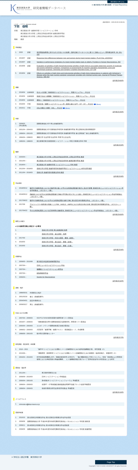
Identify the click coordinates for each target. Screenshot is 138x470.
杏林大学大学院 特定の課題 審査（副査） (58, 238)
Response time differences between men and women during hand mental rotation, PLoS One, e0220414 (74, 58)
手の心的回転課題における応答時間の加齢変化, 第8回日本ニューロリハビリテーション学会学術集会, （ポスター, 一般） (74, 210)
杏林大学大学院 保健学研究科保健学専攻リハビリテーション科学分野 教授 (64, 168)
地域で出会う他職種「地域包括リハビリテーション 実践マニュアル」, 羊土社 (66, 96)
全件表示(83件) (118, 214)
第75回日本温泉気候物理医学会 (48, 261)
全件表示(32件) (118, 281)
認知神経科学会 (42, 273)
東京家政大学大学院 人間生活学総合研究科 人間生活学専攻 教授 (60, 157)
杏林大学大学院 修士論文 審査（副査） (57, 242)
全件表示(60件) (118, 80)
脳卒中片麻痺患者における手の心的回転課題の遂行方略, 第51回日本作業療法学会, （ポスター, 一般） (67, 200)
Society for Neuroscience (46, 277)
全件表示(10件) (118, 392)
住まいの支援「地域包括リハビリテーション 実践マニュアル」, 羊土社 (63, 92)
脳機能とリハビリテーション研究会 (50, 269)
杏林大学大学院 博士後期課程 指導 (54, 230)
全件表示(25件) (118, 112)
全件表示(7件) (118, 337)
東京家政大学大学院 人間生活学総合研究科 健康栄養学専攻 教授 (60, 161)
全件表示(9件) (118, 176)
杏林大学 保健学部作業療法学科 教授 (50, 172)
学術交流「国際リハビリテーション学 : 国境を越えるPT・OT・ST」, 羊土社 (65, 104)
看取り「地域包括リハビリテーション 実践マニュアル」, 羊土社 (61, 100)
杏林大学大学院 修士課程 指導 (54, 234)
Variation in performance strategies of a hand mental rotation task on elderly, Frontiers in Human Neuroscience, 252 (78, 62)
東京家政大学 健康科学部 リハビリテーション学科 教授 (57, 165)
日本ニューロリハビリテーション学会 (51, 265)
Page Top (117, 462)
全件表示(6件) (118, 145)
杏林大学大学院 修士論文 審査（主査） (57, 246)
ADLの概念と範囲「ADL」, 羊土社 (49, 108)
